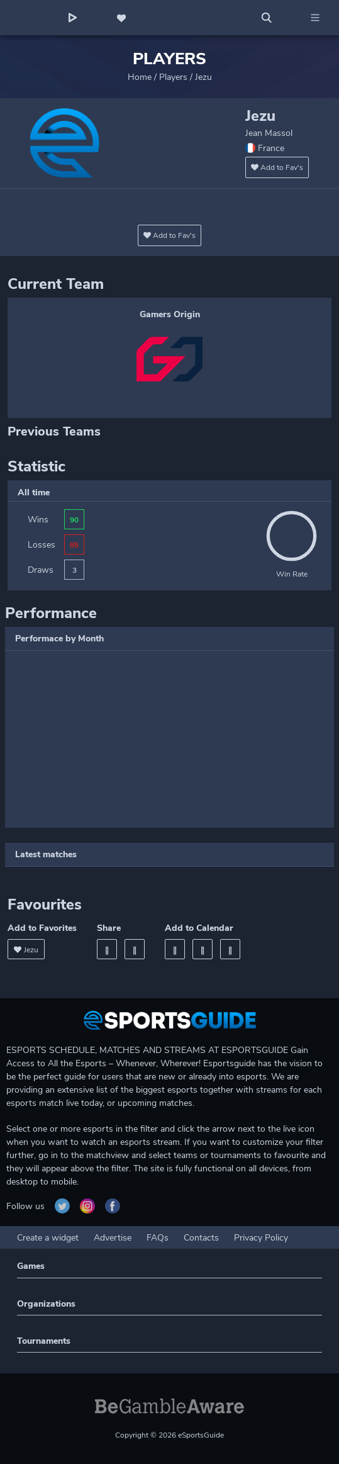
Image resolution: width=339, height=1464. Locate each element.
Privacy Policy (261, 1238)
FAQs (158, 1238)
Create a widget (48, 1238)
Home (140, 77)
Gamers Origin (170, 314)
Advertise (112, 1238)
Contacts (201, 1238)
